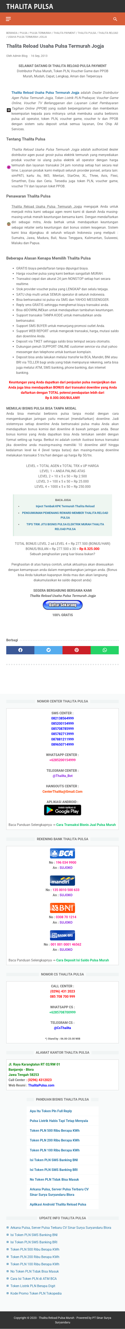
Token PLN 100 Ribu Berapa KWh (55, 1150)
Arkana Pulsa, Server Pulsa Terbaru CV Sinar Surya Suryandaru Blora (60, 1227)
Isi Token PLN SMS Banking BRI (54, 1170)
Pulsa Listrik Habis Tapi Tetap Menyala (59, 1121)
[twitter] (48, 649)
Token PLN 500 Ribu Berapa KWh (55, 1130)
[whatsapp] (105, 649)
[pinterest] (76, 649)
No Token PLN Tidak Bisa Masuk (54, 1179)
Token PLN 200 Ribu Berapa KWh (55, 1140)
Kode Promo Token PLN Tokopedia (36, 1293)
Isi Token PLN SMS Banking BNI (54, 1160)
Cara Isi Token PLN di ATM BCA (33, 1278)
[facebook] (20, 649)
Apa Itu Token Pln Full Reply (51, 1111)
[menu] (8, 18)
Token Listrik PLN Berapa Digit (32, 1286)
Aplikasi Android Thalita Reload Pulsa (58, 1204)
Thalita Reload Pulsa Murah (56, 1318)
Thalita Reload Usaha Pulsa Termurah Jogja (45, 92)
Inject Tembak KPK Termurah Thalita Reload (65, 505)
